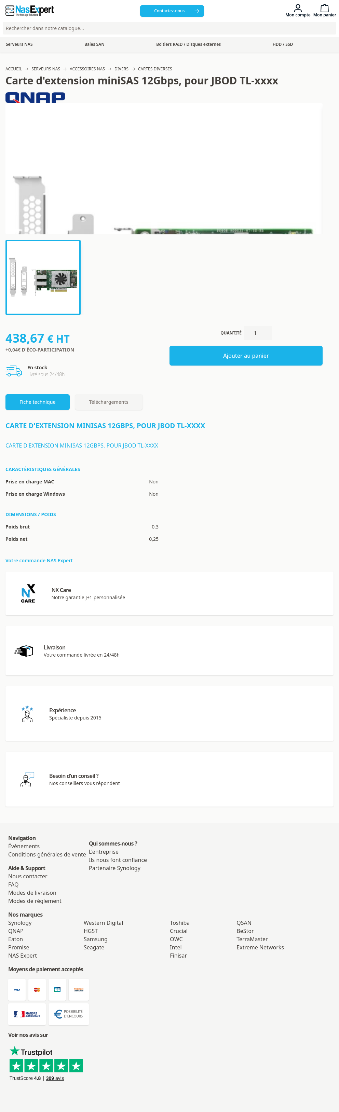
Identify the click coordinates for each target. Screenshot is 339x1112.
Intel (175, 947)
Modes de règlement (35, 901)
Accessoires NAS (87, 69)
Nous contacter (28, 876)
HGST (91, 931)
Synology (19, 922)
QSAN (244, 922)
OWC (176, 939)
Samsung (96, 939)
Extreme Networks (260, 947)
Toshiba (180, 922)
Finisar (178, 955)
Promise (18, 947)
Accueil (13, 69)
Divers (121, 69)
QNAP (16, 931)
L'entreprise (104, 851)
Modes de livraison (32, 892)
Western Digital (103, 922)
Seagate (94, 947)
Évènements (24, 846)
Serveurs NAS (45, 69)
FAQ (13, 884)
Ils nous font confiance (118, 860)
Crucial (179, 931)
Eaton (15, 939)
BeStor (245, 931)
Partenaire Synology (114, 868)
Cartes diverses (155, 69)
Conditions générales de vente (47, 854)
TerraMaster (252, 939)
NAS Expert (22, 955)
